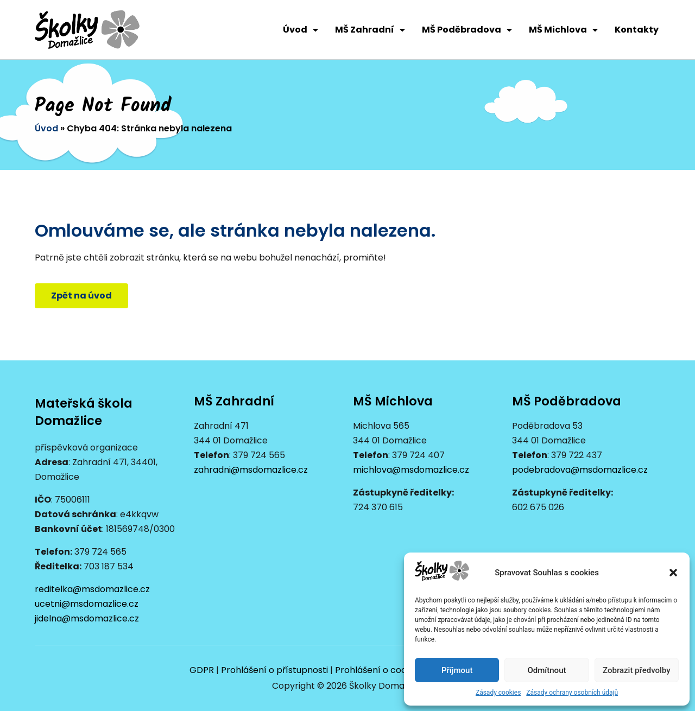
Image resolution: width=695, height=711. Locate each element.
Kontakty (637, 29)
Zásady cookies (498, 692)
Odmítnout (547, 670)
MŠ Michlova (563, 30)
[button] (673, 572)
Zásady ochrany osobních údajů (572, 692)
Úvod (300, 30)
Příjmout (456, 670)
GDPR (201, 670)
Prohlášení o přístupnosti (274, 670)
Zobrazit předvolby (637, 670)
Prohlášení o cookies (379, 670)
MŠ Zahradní (370, 30)
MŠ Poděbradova (467, 30)
